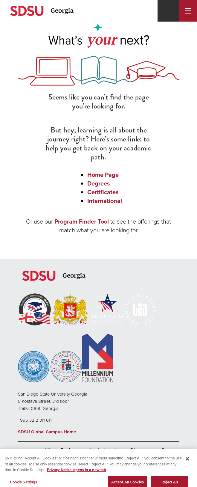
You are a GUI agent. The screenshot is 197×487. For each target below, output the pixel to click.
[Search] (168, 11)
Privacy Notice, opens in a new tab (76, 473)
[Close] (187, 462)
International (104, 200)
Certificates (103, 192)
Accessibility (28, 452)
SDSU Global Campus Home (47, 432)
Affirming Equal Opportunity (57, 452)
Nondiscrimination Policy (105, 452)
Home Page (103, 174)
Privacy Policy (137, 452)
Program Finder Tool (81, 221)
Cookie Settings (168, 452)
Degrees (98, 183)
